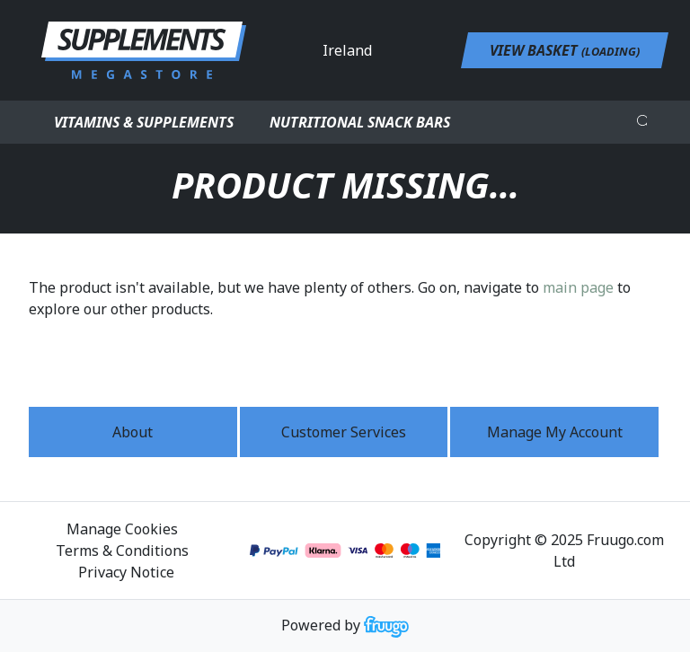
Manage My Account (555, 432)
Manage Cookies (122, 529)
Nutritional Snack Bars (360, 122)
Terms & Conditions (122, 550)
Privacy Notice (126, 572)
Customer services (343, 432)
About (132, 432)
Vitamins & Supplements (144, 122)
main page (578, 287)
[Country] (395, 50)
